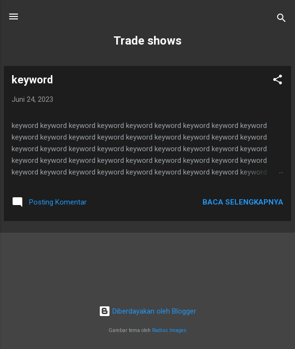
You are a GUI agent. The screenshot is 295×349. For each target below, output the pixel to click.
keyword (32, 80)
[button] (277, 81)
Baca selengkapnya (242, 202)
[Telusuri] (281, 19)
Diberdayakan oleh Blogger (147, 311)
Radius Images (169, 330)
